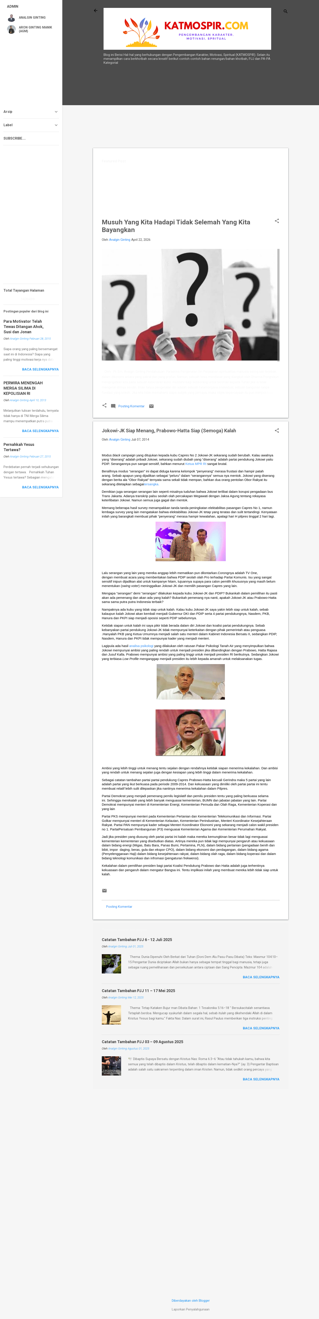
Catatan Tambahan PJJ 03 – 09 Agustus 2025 (142, 1041)
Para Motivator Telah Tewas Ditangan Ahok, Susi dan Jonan (24, 326)
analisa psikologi (141, 646)
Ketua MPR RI (195, 464)
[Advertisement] (274, 149)
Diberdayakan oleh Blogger (191, 1301)
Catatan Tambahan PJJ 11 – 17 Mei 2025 (138, 990)
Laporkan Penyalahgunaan (191, 1309)
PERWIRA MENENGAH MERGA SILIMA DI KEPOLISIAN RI (23, 388)
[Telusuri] (285, 12)
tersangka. (151, 484)
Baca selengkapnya (261, 977)
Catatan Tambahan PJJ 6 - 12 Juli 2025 (137, 939)
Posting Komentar (119, 907)
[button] (277, 221)
